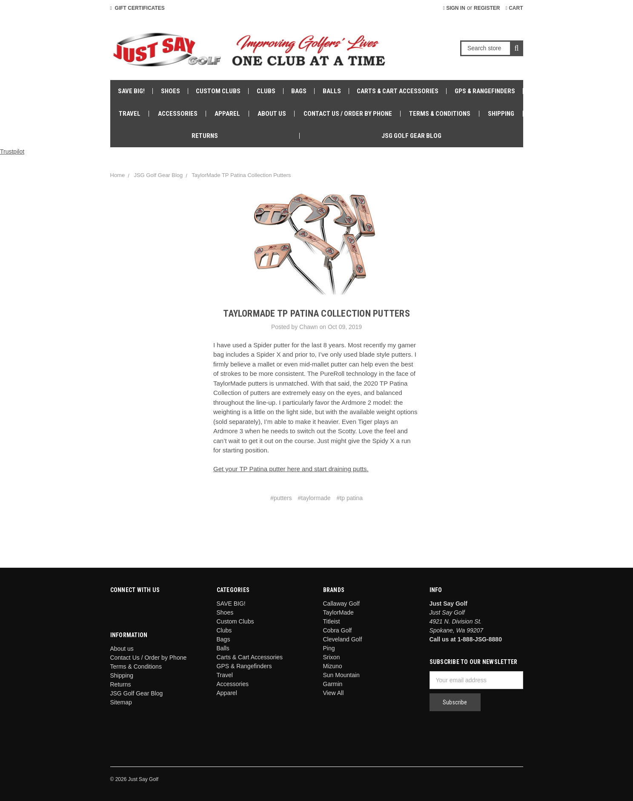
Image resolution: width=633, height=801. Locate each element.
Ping (329, 648)
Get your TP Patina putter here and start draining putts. (291, 468)
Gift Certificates (137, 8)
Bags (298, 91)
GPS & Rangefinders (485, 91)
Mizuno (332, 666)
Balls (332, 91)
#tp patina (350, 498)
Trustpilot (12, 151)
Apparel (227, 113)
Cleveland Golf (342, 639)
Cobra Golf (337, 630)
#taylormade (314, 498)
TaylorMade (338, 612)
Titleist (331, 621)
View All (333, 692)
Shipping (501, 113)
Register (487, 8)
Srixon (331, 657)
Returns (205, 136)
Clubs (266, 91)
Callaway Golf (341, 603)
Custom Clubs (218, 91)
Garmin (333, 684)
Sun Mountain (341, 675)
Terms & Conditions (439, 113)
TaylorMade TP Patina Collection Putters (241, 175)
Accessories (178, 113)
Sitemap (121, 702)
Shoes (170, 91)
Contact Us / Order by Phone (348, 113)
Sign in (454, 8)
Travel (129, 113)
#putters (281, 498)
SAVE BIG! (131, 91)
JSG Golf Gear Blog (411, 136)
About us (272, 113)
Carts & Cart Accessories (397, 91)
